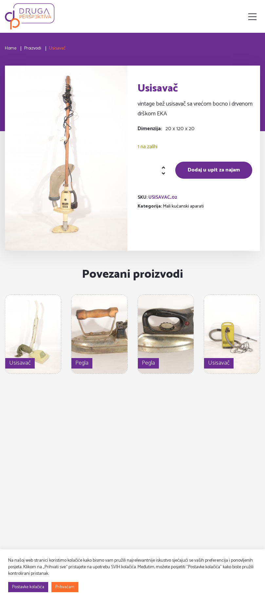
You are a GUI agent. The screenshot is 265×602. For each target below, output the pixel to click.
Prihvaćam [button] (64, 587)
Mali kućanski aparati (183, 206)
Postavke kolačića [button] (28, 587)
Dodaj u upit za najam (214, 170)
